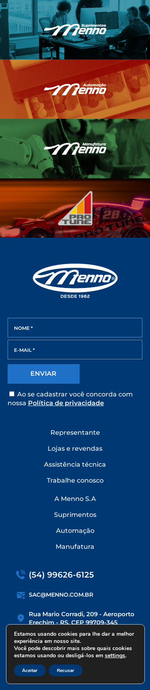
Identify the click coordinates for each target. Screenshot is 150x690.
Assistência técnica (75, 464)
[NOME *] (75, 327)
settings (115, 655)
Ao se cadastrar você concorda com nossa (70, 398)
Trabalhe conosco (75, 480)
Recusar (65, 670)
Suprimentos (75, 514)
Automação (75, 530)
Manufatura (75, 546)
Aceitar (30, 670)
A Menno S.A (75, 499)
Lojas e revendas (75, 448)
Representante (75, 432)
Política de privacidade (66, 403)
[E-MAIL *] (75, 349)
